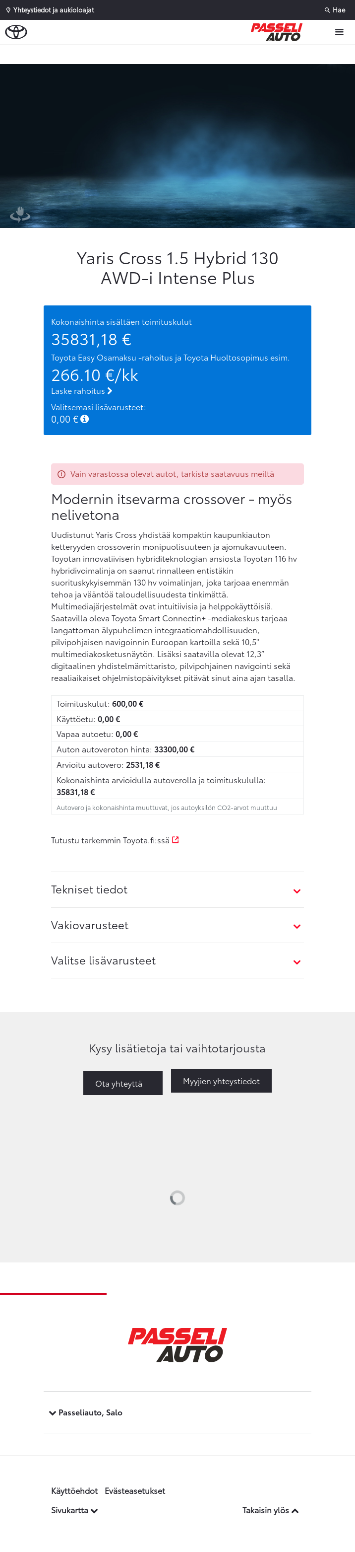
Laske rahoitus (82, 390)
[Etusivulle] (279, 32)
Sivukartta (74, 1509)
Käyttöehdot (74, 1490)
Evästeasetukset (135, 1490)
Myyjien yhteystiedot (221, 1080)
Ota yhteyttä (118, 1083)
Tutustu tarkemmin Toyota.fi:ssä (115, 839)
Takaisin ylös (270, 1509)
